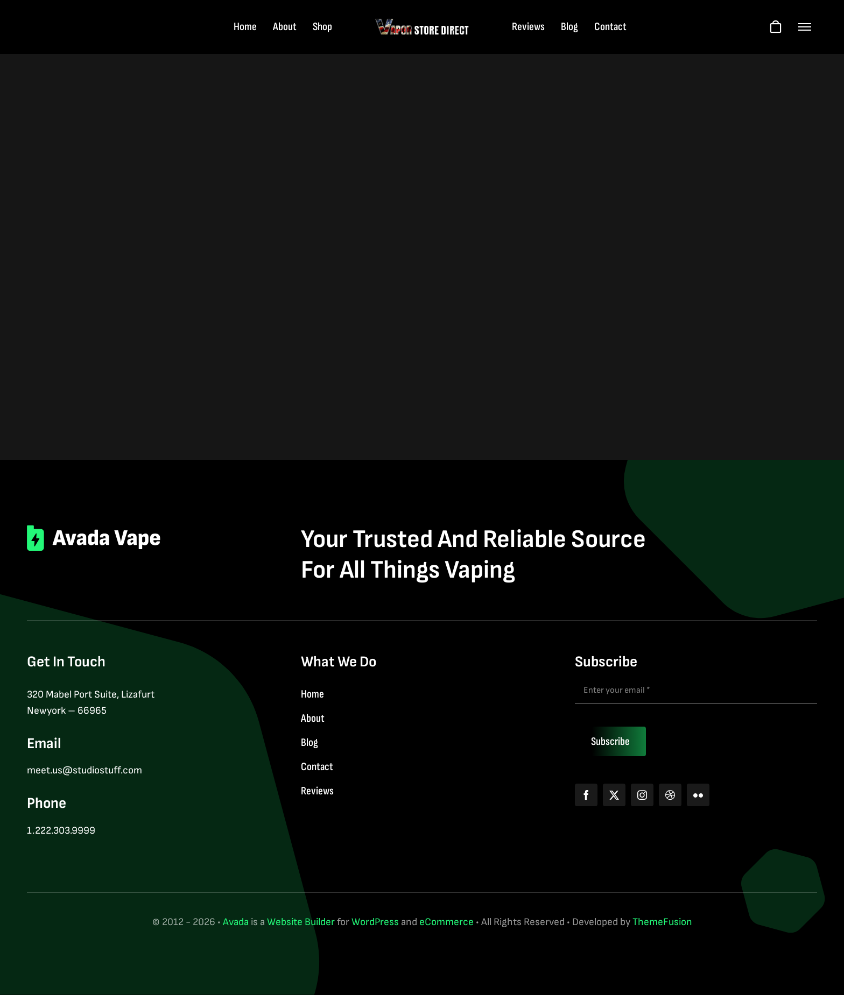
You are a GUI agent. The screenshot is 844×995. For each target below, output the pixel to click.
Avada (236, 922)
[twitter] (614, 795)
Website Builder (301, 922)
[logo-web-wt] (422, 23)
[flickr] (698, 795)
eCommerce (446, 922)
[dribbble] (670, 795)
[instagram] (642, 795)
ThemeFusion (662, 922)
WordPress (375, 922)
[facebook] (586, 795)
